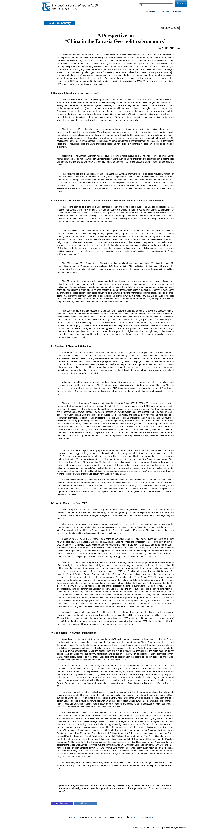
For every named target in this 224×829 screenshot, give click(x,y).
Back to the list (85, 803)
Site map (130, 817)
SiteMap (176, 11)
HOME (71, 817)
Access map (116, 817)
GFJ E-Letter (149, 11)
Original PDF (62, 803)
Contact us (164, 11)
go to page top (146, 817)
